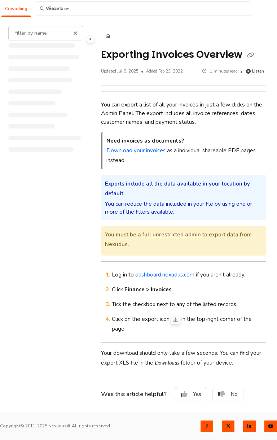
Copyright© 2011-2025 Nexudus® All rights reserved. (55, 426)
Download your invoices (136, 150)
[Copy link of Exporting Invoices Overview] (250, 55)
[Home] (108, 37)
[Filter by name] (45, 33)
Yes (191, 394)
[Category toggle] (90, 39)
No (228, 394)
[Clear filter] (75, 33)
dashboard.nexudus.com (164, 274)
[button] (16, 9)
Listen (255, 71)
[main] (183, 215)
